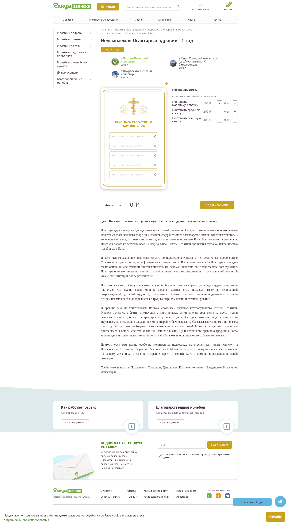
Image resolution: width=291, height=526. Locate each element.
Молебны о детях (68, 46)
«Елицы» (132, 496)
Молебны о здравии (70, 33)
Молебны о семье (69, 39)
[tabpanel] (138, 69)
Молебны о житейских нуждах (72, 64)
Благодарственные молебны (69, 80)
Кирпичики (165, 19)
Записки (68, 19)
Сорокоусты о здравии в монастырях (170, 29)
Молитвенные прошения (103, 19)
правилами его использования (27, 520)
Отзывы (192, 19)
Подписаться (219, 445)
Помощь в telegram (252, 502)
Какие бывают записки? (156, 496)
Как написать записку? (156, 490)
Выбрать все (112, 49)
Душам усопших (67, 72)
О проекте (106, 490)
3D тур (217, 19)
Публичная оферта (186, 490)
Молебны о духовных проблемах (71, 54)
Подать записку (217, 205)
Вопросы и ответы (110, 496)
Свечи (138, 19)
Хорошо (275, 517)
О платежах (182, 496)
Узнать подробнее (75, 422)
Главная (105, 29)
